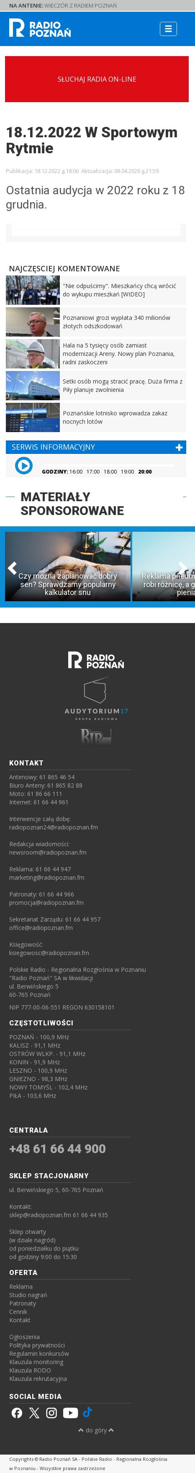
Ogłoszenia (24, 1337)
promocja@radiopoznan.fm (46, 902)
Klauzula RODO (30, 1370)
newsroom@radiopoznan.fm (48, 852)
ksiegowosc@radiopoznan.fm (49, 953)
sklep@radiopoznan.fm (40, 1215)
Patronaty (22, 1303)
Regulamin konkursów (39, 1353)
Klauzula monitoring (36, 1362)
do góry (96, 1430)
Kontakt (20, 1320)
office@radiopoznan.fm (41, 928)
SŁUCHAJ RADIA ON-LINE (97, 79)
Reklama (21, 1286)
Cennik (18, 1312)
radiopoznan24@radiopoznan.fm (53, 827)
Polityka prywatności (37, 1345)
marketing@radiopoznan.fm (47, 877)
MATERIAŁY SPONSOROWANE (72, 504)
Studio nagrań (28, 1295)
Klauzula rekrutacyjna (38, 1379)
